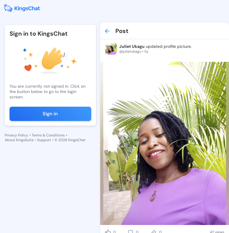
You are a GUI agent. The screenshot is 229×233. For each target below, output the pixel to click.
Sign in (50, 114)
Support (44, 140)
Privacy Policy (16, 135)
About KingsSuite (19, 140)
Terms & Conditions (48, 135)
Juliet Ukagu (132, 46)
